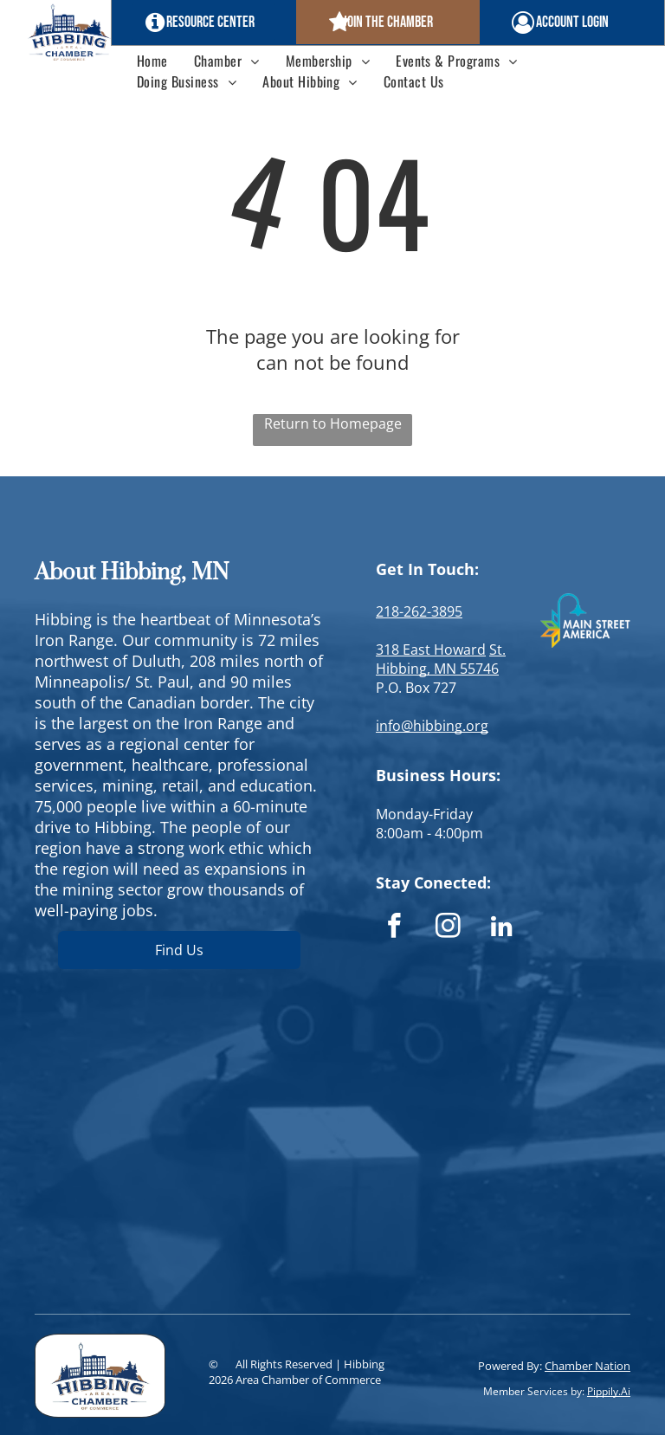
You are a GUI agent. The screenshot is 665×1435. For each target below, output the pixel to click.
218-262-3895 (419, 611)
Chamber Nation (587, 1366)
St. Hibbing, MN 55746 (441, 659)
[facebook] (394, 928)
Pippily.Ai (608, 1391)
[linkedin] (501, 928)
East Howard (444, 649)
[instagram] (448, 928)
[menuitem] (152, 60)
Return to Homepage (333, 423)
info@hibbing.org (432, 725)
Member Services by (532, 1391)
